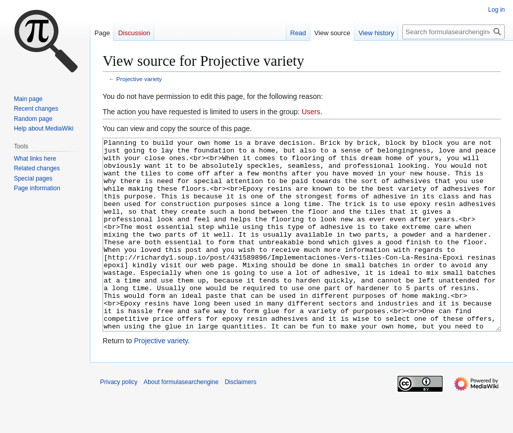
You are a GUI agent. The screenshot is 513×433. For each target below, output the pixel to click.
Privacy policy (118, 420)
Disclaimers (240, 420)
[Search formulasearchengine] (453, 31)
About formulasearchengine (180, 420)
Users (311, 112)
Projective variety (139, 78)
